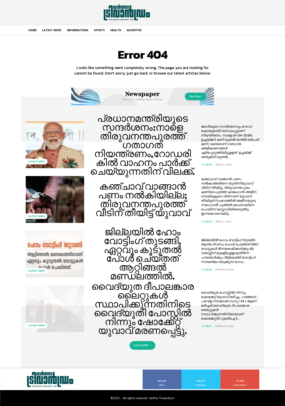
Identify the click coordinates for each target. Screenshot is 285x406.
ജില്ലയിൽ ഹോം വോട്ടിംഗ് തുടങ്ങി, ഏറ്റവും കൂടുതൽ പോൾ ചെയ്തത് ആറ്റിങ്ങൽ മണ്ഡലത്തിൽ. (142, 254)
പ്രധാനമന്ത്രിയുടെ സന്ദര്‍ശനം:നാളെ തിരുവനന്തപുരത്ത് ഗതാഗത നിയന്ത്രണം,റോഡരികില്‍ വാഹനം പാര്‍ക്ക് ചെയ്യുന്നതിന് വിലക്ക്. (142, 145)
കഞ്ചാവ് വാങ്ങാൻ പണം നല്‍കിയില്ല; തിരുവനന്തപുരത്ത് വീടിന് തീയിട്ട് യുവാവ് (143, 199)
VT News (206, 164)
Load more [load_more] (142, 345)
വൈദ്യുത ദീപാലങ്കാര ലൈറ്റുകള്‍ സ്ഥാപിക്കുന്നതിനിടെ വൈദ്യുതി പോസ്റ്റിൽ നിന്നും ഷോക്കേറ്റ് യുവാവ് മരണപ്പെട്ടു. (142, 308)
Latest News (36, 161)
